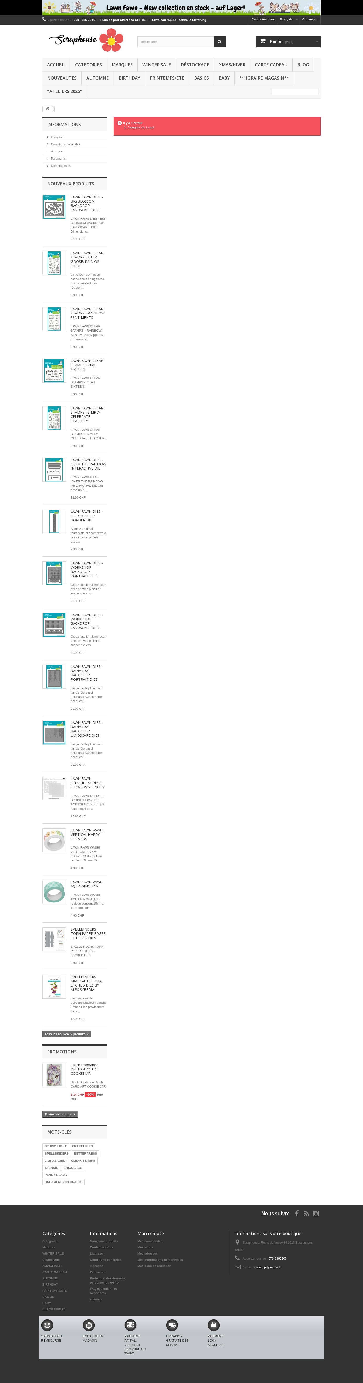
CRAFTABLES (82, 1146)
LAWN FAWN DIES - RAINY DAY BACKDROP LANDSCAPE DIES (87, 729)
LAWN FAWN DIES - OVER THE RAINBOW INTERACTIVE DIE (88, 464)
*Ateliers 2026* (64, 91)
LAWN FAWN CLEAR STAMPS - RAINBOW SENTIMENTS (88, 313)
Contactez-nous (263, 19)
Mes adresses (147, 1253)
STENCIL (51, 1168)
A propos (56, 151)
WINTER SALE (156, 64)
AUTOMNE (97, 78)
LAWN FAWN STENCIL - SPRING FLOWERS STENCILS (87, 782)
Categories (88, 64)
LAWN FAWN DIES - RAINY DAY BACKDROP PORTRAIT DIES (87, 673)
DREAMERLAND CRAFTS (63, 1182)
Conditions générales (65, 144)
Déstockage (195, 64)
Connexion (310, 19)
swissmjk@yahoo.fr (267, 1267)
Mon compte (150, 1233)
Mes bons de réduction (154, 1266)
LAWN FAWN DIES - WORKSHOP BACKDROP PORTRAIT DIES (87, 569)
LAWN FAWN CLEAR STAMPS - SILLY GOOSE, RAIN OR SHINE (87, 259)
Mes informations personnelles (160, 1259)
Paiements (58, 158)
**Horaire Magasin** (264, 78)
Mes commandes (149, 1241)
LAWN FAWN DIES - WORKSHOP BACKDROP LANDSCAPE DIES (87, 621)
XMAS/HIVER (232, 64)
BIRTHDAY (129, 78)
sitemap (96, 1299)
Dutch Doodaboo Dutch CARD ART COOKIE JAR (84, 1069)
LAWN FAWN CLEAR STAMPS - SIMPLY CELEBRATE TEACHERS (87, 414)
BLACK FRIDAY (53, 1309)
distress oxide (55, 1160)
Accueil (56, 64)
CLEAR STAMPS (83, 1160)
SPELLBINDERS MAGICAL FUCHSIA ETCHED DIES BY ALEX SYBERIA (86, 983)
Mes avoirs (145, 1247)
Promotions (62, 1051)
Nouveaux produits (70, 184)
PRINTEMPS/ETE (167, 78)
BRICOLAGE (73, 1168)
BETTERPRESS (85, 1153)
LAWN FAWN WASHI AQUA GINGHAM (87, 883)
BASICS (201, 78)
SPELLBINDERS (57, 1153)
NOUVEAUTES (62, 78)
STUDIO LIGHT (56, 1146)
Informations (64, 124)
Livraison (57, 137)
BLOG (303, 64)
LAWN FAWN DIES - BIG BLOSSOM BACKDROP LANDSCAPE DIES (87, 203)
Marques (122, 64)
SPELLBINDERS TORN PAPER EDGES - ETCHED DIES (88, 933)
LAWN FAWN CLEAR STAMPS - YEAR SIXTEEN (87, 364)
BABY (224, 78)
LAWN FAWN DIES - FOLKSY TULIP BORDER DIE (87, 515)
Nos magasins (60, 165)
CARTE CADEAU (271, 64)
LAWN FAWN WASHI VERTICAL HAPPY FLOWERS (87, 834)
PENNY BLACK (56, 1175)
